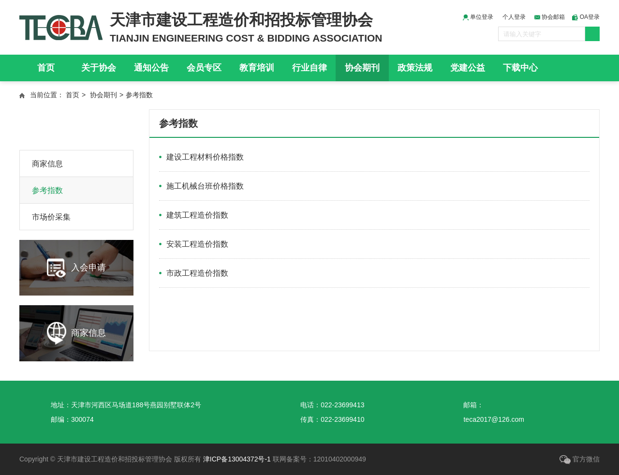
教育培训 (256, 68)
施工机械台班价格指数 (205, 186)
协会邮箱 (549, 17)
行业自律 (309, 68)
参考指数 (47, 190)
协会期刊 (362, 68)
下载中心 (520, 68)
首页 (46, 68)
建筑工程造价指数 (197, 215)
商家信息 (47, 164)
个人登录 (514, 17)
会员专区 (204, 68)
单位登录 (478, 17)
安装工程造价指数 (197, 244)
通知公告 (151, 68)
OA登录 (586, 17)
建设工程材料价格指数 (205, 157)
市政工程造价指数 (197, 273)
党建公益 (467, 68)
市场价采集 (51, 217)
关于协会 (98, 68)
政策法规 (415, 68)
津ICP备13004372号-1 (237, 459)
